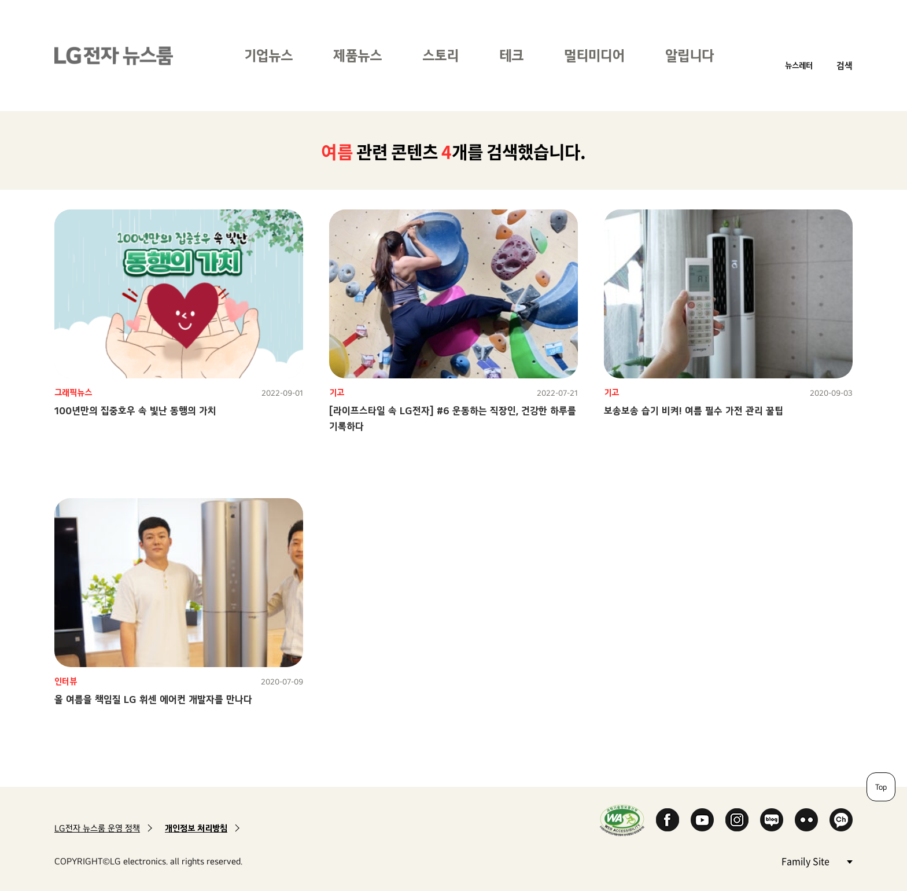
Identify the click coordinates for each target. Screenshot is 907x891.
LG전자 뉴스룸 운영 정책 (97, 828)
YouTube (702, 819)
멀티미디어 (594, 55)
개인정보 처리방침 (196, 828)
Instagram (737, 819)
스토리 (440, 55)
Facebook (667, 819)
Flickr (806, 819)
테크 (511, 55)
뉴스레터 (799, 65)
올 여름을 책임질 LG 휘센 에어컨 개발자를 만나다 (153, 699)
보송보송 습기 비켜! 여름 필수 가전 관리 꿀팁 (693, 410)
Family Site (816, 860)
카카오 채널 (841, 819)
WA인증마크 (622, 820)
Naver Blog (771, 819)
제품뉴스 (357, 55)
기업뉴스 (268, 55)
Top (881, 786)
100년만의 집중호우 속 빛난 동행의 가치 (135, 410)
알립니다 (689, 55)
